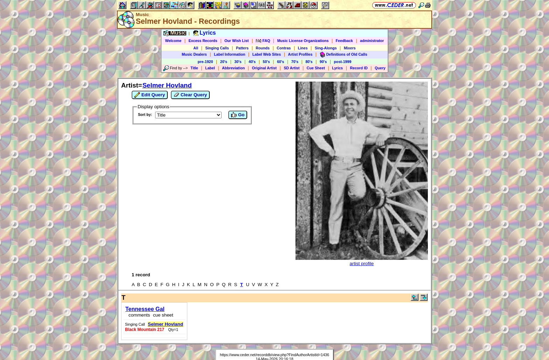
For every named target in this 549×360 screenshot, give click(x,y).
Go (237, 115)
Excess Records (202, 41)
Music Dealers (194, 54)
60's (280, 62)
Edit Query (149, 95)
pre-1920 (205, 62)
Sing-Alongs (326, 48)
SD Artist (291, 68)
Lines (303, 48)
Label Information (229, 54)
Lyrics (337, 68)
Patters (242, 48)
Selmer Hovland (167, 85)
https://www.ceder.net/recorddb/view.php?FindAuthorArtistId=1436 (274, 355)
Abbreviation (233, 68)
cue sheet (163, 315)
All (195, 48)
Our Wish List (236, 41)
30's (237, 62)
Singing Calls (217, 48)
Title (194, 68)
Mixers (350, 48)
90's (323, 62)
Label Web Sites (266, 54)
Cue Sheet (316, 68)
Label (210, 68)
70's (294, 62)
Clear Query (190, 95)
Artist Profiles (300, 54)
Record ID (359, 68)
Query (380, 68)
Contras (284, 48)
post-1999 (343, 62)
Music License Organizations (303, 41)
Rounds (263, 48)
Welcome (173, 41)
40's (252, 62)
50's (266, 62)
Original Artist (264, 68)
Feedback (344, 41)
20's (223, 62)
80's (308, 62)
